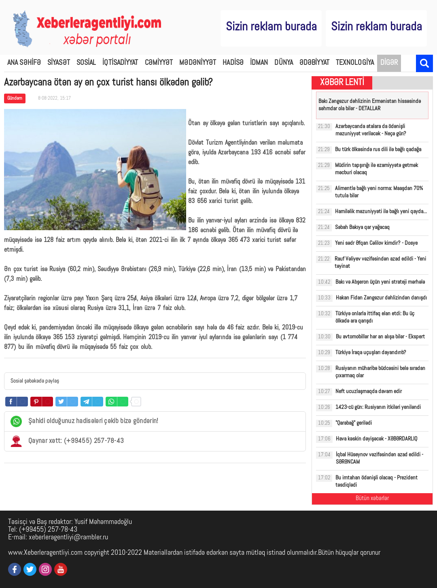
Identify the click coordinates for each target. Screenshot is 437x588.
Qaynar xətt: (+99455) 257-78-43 (67, 441)
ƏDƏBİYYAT (314, 63)
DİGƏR (389, 63)
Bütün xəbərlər (372, 499)
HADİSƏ (233, 63)
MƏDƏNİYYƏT (197, 63)
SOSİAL (86, 63)
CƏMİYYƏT (159, 63)
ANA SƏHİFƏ (24, 63)
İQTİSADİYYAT (120, 63)
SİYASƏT (58, 63)
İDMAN (259, 63)
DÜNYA (283, 63)
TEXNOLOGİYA (355, 63)
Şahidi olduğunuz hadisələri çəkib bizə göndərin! (84, 421)
